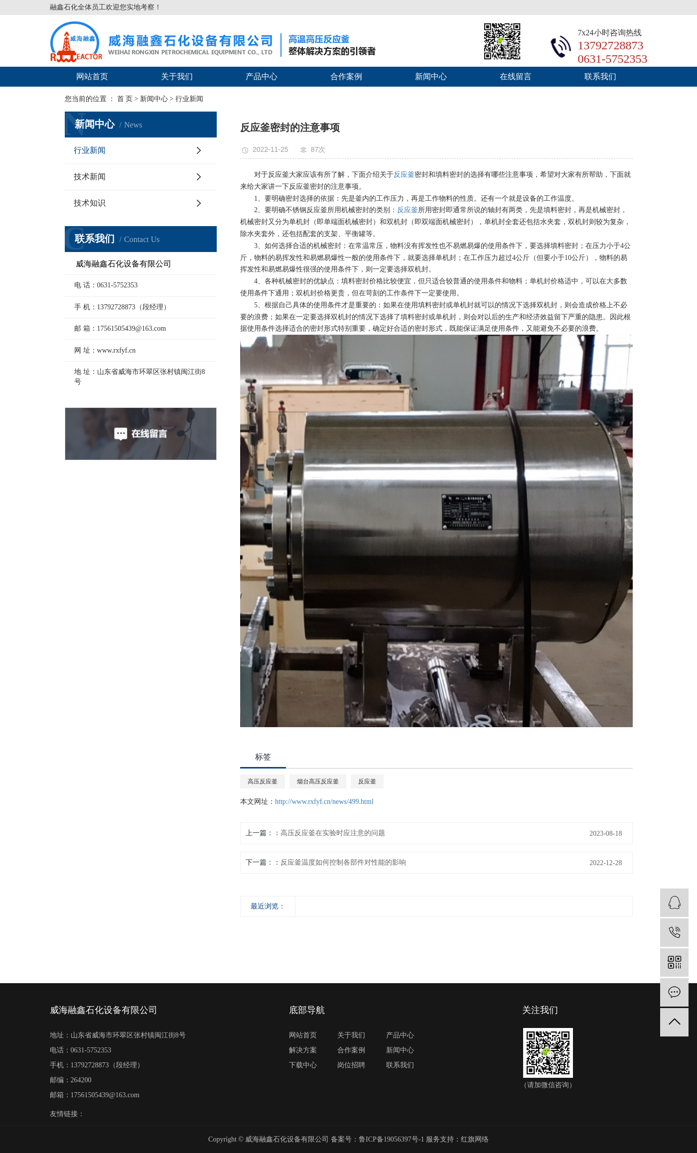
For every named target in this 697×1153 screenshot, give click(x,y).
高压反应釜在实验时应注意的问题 (332, 833)
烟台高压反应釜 (318, 781)
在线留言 (516, 76)
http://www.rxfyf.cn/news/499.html (324, 801)
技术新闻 (90, 176)
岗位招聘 (351, 1065)
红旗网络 (475, 1139)
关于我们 (177, 76)
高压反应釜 (263, 781)
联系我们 (600, 76)
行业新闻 (90, 150)
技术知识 (90, 203)
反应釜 (404, 174)
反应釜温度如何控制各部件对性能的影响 (343, 862)
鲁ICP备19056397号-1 (391, 1139)
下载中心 (303, 1065)
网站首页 (92, 76)
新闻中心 (431, 76)
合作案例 (346, 76)
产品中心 (262, 76)
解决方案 (303, 1050)
